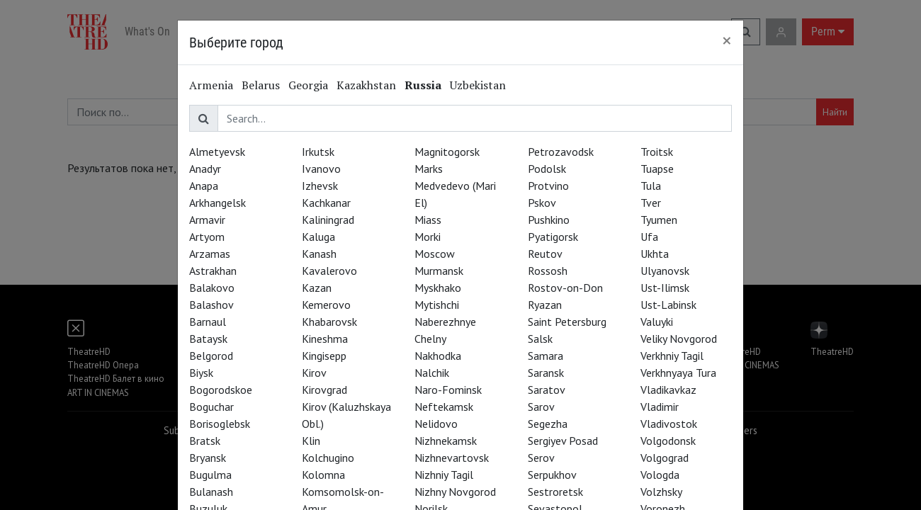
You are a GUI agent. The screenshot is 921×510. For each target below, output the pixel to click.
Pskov (542, 203)
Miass (427, 219)
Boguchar (211, 407)
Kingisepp (324, 355)
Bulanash (211, 491)
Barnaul (207, 321)
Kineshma (325, 339)
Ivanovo (321, 169)
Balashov (211, 305)
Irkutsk (318, 151)
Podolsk (547, 169)
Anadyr (205, 169)
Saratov (546, 389)
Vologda (659, 475)
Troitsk (656, 151)
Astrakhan (213, 271)
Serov (541, 457)
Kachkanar (326, 203)
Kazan (317, 287)
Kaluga (318, 237)
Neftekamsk (443, 407)
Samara (545, 355)
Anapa (203, 185)
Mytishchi (436, 305)
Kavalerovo (329, 271)
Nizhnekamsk (445, 441)
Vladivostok (668, 423)
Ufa (649, 237)
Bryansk (207, 457)
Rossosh (547, 271)
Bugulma (210, 475)
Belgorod (211, 355)
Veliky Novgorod (678, 339)
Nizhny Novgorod (455, 491)
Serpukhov (552, 475)
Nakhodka (437, 355)
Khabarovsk (329, 321)
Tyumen (658, 219)
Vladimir (659, 407)
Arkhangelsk (217, 203)
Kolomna (323, 475)
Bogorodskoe (220, 389)
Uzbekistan (478, 85)
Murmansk (438, 271)
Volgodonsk (668, 441)
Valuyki (656, 321)
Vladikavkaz (668, 389)
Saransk (546, 373)
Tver (650, 203)
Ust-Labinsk (668, 305)
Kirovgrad (324, 389)
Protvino (548, 185)
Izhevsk (320, 185)
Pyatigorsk (553, 237)
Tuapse (657, 169)
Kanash (319, 253)
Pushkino (549, 219)
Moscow (434, 253)
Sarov (541, 407)
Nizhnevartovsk (451, 457)
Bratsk (204, 441)
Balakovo (212, 287)
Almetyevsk (217, 151)
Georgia (308, 85)
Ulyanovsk (664, 271)
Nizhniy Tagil (443, 475)
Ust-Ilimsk (664, 287)
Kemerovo (326, 305)
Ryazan (545, 305)
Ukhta (654, 253)
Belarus (261, 85)
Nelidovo (436, 423)
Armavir (207, 219)
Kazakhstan (366, 85)
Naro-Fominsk (448, 389)
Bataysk (208, 339)
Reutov (545, 253)
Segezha (547, 423)
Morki (427, 237)
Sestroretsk (555, 491)
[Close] (727, 40)
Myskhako (437, 287)
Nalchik (431, 373)
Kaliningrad (328, 219)
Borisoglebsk (219, 423)
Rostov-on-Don (565, 287)
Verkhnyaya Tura (678, 373)
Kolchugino (328, 457)
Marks (428, 169)
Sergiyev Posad (563, 441)
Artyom (207, 237)
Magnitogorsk (447, 151)
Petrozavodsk (561, 151)
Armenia (211, 85)
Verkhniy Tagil (672, 355)
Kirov (314, 373)
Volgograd (664, 457)
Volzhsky (661, 491)
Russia (423, 85)
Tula (650, 185)
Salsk (540, 339)
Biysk (201, 373)
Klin (311, 441)
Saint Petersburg (567, 321)
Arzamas (209, 253)
